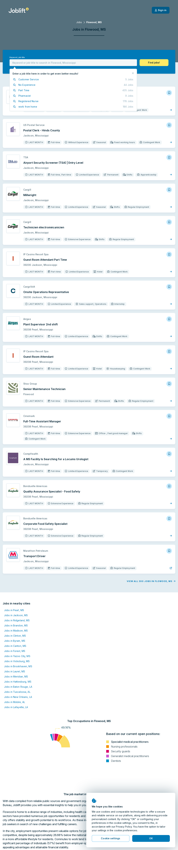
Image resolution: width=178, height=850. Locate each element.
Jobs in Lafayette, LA (16, 707)
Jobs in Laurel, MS (14, 671)
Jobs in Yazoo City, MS (17, 656)
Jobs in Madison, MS (16, 630)
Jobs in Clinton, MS (15, 635)
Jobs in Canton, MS (15, 645)
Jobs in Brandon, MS (16, 625)
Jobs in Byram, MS (14, 640)
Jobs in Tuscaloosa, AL (17, 691)
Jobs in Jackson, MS (16, 615)
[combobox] (73, 62)
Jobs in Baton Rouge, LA (18, 686)
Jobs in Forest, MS (14, 651)
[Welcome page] (19, 10)
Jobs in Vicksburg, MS (17, 661)
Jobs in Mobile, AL (14, 702)
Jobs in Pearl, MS (14, 610)
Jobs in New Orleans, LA (18, 696)
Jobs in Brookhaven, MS (18, 666)
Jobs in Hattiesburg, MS (17, 681)
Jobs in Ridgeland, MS (17, 620)
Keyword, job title (17, 57)
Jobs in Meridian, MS (16, 676)
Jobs (79, 22)
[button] (154, 62)
